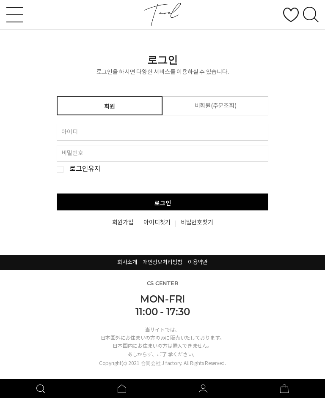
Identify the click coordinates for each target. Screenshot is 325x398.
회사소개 (127, 262)
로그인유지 (85, 169)
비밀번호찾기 (197, 223)
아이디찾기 (157, 223)
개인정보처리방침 (162, 262)
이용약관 (198, 262)
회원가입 (123, 223)
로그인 (162, 203)
